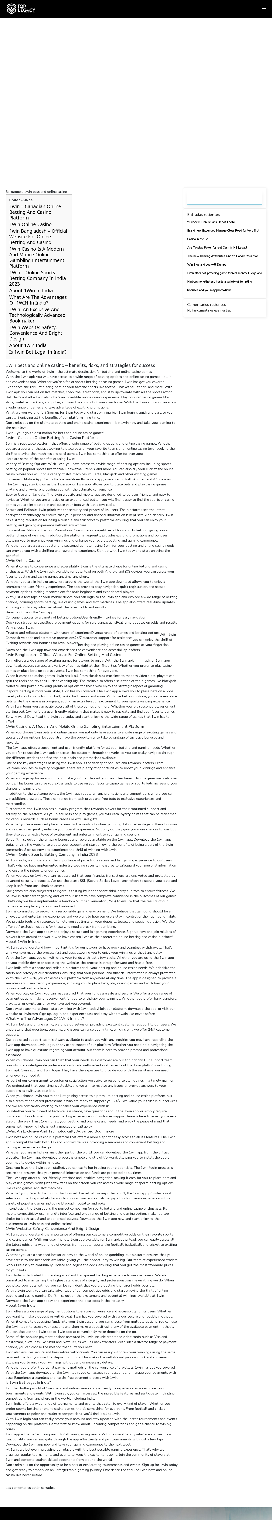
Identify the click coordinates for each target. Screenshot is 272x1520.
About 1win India (28, 345)
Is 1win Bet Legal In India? (37, 352)
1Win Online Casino (30, 224)
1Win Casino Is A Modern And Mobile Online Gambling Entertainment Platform (36, 257)
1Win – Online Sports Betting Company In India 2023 (37, 278)
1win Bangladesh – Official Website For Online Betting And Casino (38, 236)
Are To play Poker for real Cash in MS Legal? (217, 248)
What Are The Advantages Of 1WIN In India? (38, 300)
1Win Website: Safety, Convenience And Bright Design (35, 333)
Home (72, 110)
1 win (139, 660)
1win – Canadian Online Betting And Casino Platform (35, 212)
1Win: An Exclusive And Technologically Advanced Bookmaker (37, 315)
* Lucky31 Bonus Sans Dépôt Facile (211, 222)
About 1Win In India (31, 290)
